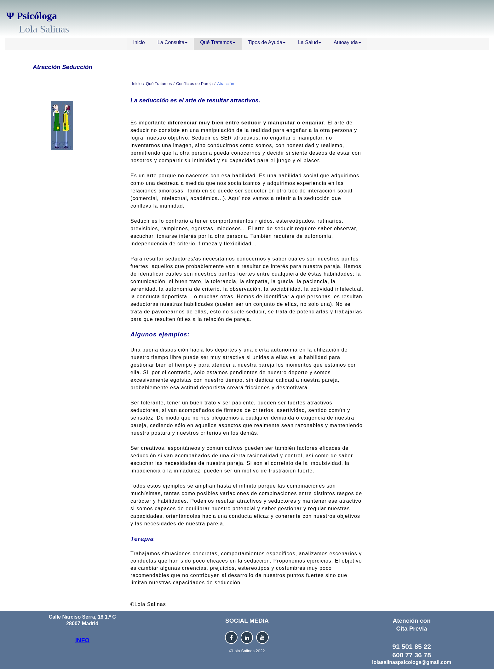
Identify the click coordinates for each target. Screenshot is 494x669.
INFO (82, 640)
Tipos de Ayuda (266, 42)
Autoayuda (347, 42)
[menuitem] (139, 44)
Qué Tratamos (217, 42)
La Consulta (172, 42)
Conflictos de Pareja (194, 83)
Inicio (139, 42)
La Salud (309, 42)
